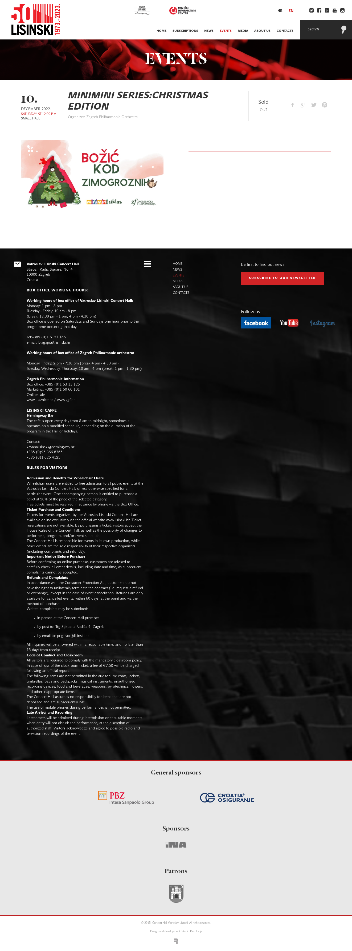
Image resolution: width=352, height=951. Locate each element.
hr (280, 11)
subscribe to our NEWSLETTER (282, 278)
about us (262, 31)
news (209, 31)
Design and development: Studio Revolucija (176, 931)
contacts (285, 31)
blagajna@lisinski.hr (54, 342)
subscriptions (185, 31)
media (243, 31)
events (226, 31)
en (291, 11)
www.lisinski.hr (118, 520)
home (161, 31)
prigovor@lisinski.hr (73, 636)
